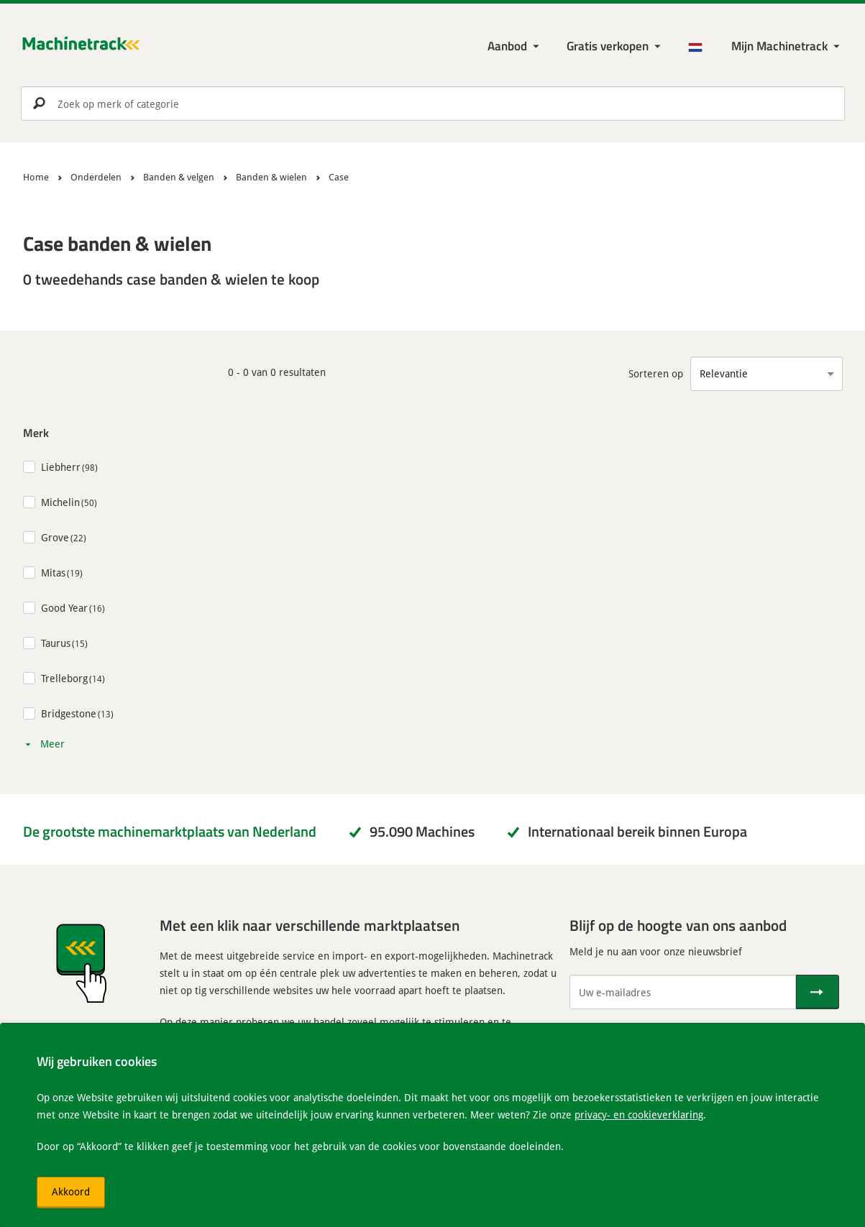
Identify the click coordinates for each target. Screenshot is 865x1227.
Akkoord (71, 1191)
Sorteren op (655, 373)
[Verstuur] (817, 992)
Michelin (60, 502)
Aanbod (507, 45)
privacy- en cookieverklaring (639, 1114)
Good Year (64, 608)
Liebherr (61, 467)
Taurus (55, 643)
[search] (433, 103)
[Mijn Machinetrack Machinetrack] (787, 46)
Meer (52, 743)
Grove (55, 537)
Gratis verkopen (608, 45)
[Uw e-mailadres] (682, 992)
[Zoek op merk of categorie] (433, 103)
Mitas (53, 572)
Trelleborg (64, 678)
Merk (36, 432)
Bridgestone (68, 713)
